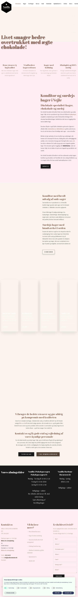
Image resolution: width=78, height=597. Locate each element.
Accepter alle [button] (68, 592)
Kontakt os (46, 166)
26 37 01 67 (8, 555)
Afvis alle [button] (57, 592)
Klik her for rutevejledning (7, 541)
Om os (70, 3)
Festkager (31, 3)
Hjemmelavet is (57, 3)
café (74, 141)
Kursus (37, 3)
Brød (43, 3)
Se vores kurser (48, 252)
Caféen (65, 3)
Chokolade (48, 3)
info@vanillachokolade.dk (10, 557)
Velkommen (18, 3)
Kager (24, 3)
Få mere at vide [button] (10, 592)
